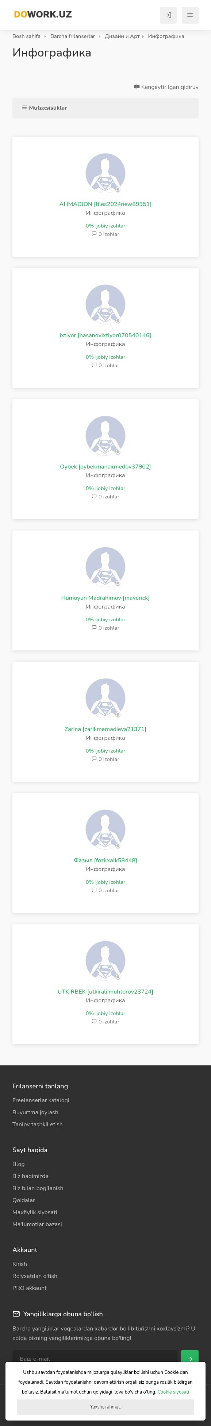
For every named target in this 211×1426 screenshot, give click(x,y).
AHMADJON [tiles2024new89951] (105, 204)
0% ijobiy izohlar (106, 225)
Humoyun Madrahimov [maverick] (105, 598)
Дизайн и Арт (122, 36)
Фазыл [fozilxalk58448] (105, 860)
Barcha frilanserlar (72, 36)
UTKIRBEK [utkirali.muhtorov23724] (105, 992)
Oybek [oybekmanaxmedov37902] (105, 467)
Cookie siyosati (173, 1392)
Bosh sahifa (26, 36)
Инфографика (166, 36)
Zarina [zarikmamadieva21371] (105, 729)
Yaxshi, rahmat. (105, 1407)
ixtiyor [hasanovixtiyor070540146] (105, 335)
